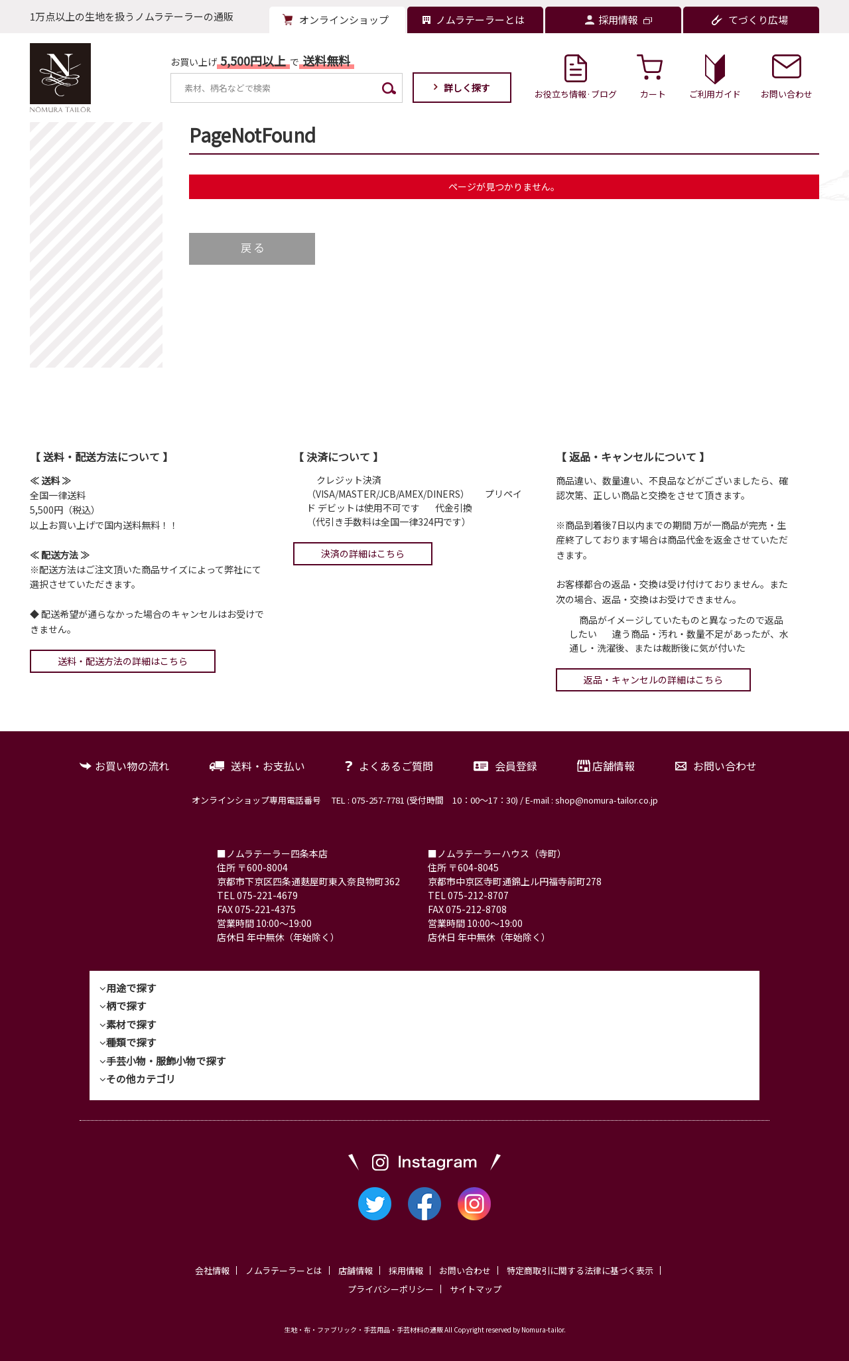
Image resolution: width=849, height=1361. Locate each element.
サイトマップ (475, 1289)
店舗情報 (613, 766)
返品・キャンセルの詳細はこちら (653, 679)
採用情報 (406, 1270)
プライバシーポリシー (391, 1289)
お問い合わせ (725, 766)
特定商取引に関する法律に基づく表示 (580, 1270)
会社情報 (212, 1270)
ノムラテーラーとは (283, 1270)
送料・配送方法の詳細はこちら (123, 661)
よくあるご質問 (396, 766)
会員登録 (516, 766)
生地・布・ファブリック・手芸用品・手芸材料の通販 (363, 1329)
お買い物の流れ (132, 766)
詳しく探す (467, 87)
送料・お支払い (268, 766)
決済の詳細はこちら (363, 553)
